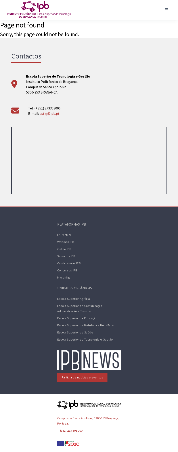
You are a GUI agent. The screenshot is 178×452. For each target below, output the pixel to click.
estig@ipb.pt (49, 113)
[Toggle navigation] (166, 9)
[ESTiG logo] (39, 9)
